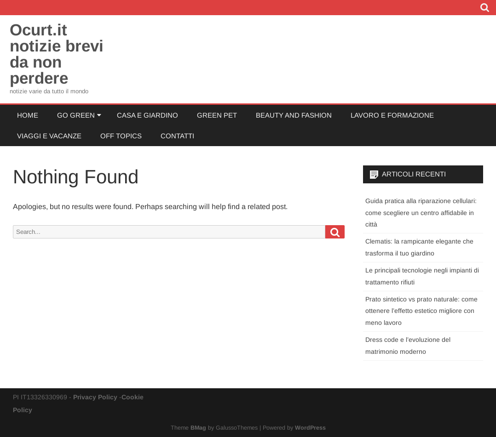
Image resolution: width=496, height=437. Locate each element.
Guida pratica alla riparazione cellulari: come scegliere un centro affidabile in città (421, 212)
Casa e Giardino (147, 115)
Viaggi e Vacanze (49, 136)
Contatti (177, 136)
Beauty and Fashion (294, 115)
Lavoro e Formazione (392, 115)
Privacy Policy (95, 397)
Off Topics (121, 136)
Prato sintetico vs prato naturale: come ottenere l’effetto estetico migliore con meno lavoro (421, 311)
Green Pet (217, 115)
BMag (198, 428)
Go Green (76, 115)
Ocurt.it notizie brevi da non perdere (57, 54)
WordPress (310, 428)
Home (27, 115)
